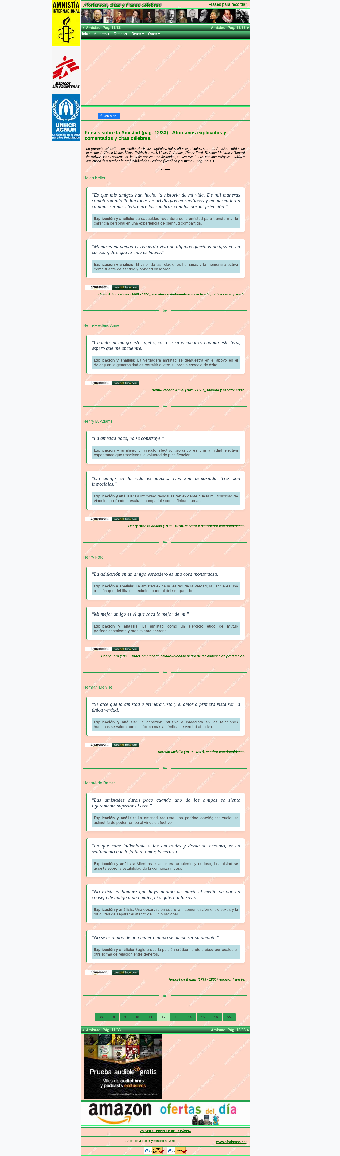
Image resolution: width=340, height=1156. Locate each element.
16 (216, 1017)
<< (101, 1017)
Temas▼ (121, 34)
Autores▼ (102, 34)
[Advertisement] (165, 72)
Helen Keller (94, 178)
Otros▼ (154, 34)
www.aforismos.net (231, 1142)
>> (229, 1017)
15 (203, 1017)
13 (177, 1017)
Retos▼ (138, 34)
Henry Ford (93, 557)
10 (137, 1017)
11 (150, 1017)
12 (163, 1017)
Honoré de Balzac (99, 783)
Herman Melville (97, 687)
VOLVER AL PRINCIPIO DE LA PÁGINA (165, 1131)
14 (190, 1017)
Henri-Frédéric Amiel (101, 325)
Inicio (86, 34)
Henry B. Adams (98, 421)
